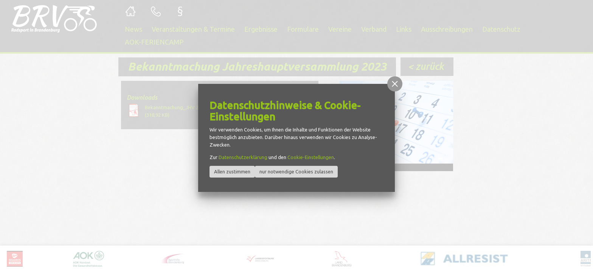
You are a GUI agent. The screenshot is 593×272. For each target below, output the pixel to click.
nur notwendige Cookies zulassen (296, 171)
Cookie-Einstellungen (310, 157)
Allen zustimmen (232, 171)
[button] (394, 83)
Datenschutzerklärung (243, 157)
